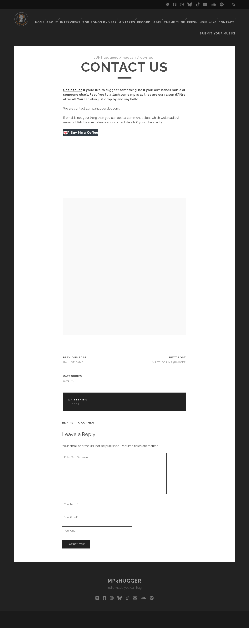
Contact (226, 16)
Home (40, 16)
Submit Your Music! (219, 21)
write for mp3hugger (169, 352)
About (54, 16)
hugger (128, 48)
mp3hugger (124, 571)
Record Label (150, 16)
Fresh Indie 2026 (202, 16)
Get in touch (72, 80)
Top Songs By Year (101, 16)
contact (148, 48)
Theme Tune (174, 16)
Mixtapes (128, 16)
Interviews (73, 16)
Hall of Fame (73, 352)
